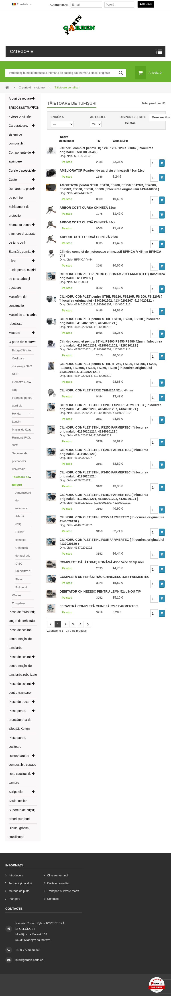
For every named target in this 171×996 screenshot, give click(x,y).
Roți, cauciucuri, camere (20, 778)
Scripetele (15, 792)
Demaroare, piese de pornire (21, 193)
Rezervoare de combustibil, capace (22, 760)
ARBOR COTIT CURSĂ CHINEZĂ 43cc (88, 222)
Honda (16, 413)
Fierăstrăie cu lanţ (21, 385)
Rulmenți (21, 587)
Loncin (16, 421)
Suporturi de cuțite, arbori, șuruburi (22, 814)
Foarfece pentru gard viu (22, 401)
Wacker (17, 595)
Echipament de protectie (19, 211)
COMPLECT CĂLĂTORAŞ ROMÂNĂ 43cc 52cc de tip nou (102, 562)
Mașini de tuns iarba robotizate (23, 319)
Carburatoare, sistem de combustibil (18, 134)
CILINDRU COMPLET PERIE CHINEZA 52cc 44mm (96, 390)
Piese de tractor (20, 701)
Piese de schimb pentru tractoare (20, 688)
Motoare (14, 333)
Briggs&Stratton (22, 350)
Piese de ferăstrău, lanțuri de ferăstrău (22, 616)
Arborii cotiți (19, 520)
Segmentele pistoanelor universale (19, 461)
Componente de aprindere (20, 157)
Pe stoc (130, 123)
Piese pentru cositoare (17, 742)
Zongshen (18, 603)
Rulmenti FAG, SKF (21, 441)
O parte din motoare (23, 342)
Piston (19, 579)
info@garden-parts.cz (29, 960)
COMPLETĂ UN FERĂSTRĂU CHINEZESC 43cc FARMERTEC (105, 577)
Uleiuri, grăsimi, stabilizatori (19, 832)
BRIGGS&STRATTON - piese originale (23, 112)
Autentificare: (59, 4)
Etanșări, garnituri (21, 251)
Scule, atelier (18, 801)
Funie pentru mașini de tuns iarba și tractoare (22, 278)
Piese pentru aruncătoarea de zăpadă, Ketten (20, 719)
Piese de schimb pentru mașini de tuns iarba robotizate (23, 665)
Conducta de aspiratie (22, 551)
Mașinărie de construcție (17, 301)
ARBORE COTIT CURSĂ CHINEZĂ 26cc (89, 237)
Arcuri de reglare (20, 98)
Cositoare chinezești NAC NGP (22, 366)
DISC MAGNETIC (23, 567)
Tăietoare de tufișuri (20, 480)
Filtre (12, 261)
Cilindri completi (20, 535)
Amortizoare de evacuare (23, 500)
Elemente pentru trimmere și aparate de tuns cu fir (22, 233)
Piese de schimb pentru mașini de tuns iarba (20, 638)
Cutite (13, 179)
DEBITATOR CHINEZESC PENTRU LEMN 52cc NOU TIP (100, 591)
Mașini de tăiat (21, 429)
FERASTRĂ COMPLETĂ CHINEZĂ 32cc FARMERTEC (99, 606)
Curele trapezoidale (22, 170)
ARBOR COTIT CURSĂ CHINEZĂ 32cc (88, 207)
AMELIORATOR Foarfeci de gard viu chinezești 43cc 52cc (102, 170)
